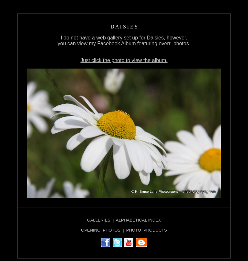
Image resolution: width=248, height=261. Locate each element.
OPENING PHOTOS (100, 230)
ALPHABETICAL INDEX (138, 220)
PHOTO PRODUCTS (146, 230)
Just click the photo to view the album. (123, 60)
